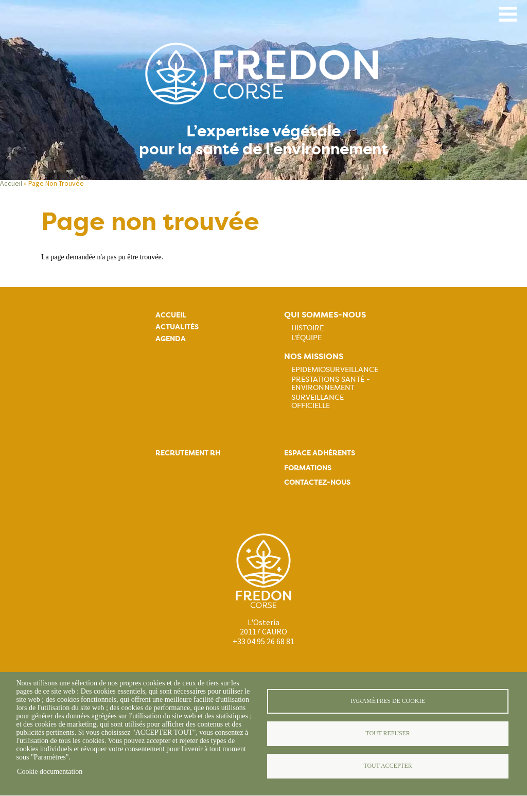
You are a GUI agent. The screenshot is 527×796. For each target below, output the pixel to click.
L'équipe (306, 337)
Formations (307, 468)
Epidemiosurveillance (334, 369)
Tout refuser (387, 733)
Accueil (11, 183)
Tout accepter (387, 765)
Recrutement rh (187, 453)
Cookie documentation (49, 771)
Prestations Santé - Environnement (330, 383)
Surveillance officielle (317, 401)
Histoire (307, 327)
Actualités (177, 327)
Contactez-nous (317, 482)
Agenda (170, 339)
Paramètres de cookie (387, 700)
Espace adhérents (319, 453)
